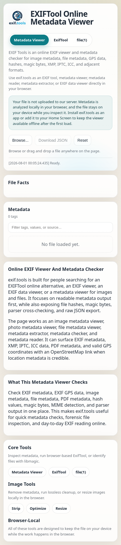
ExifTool (61, 39)
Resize (61, 508)
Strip (16, 508)
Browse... (20, 140)
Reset (83, 140)
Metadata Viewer (29, 39)
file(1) (82, 39)
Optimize (38, 508)
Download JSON (52, 140)
